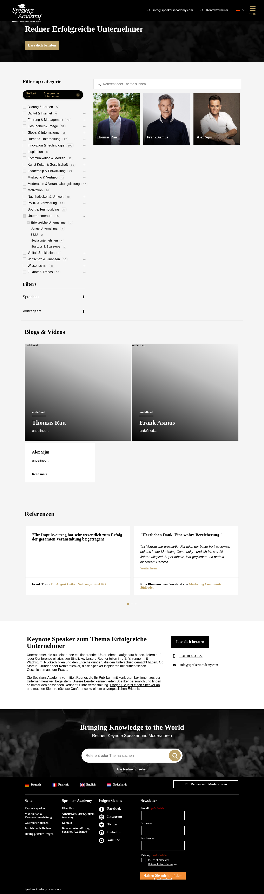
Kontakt (67, 822)
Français (60, 785)
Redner (81, 677)
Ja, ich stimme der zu (162, 862)
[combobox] (132, 756)
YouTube (113, 840)
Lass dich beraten (42, 45)
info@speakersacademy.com (173, 10)
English (87, 785)
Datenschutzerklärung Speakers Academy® (76, 830)
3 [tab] (136, 604)
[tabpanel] (78, 560)
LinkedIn (113, 832)
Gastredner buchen (36, 822)
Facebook (114, 808)
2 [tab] (132, 604)
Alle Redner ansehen (132, 769)
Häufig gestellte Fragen (39, 834)
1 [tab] (128, 604)
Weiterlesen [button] (148, 568)
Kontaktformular (217, 10)
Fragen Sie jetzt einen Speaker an (135, 685)
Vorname (146, 823)
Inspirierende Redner (38, 828)
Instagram (114, 816)
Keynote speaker (35, 808)
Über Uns (68, 808)
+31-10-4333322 (187, 656)
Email (152, 808)
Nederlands (117, 785)
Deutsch (33, 785)
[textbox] (167, 84)
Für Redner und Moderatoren (206, 784)
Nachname (147, 838)
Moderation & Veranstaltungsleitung (38, 815)
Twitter (112, 824)
